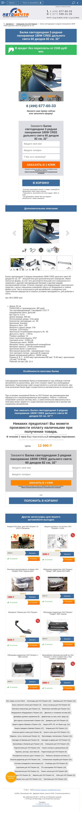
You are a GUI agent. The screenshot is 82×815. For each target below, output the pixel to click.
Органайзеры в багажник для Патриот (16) (28, 744)
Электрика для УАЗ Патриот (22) (55, 779)
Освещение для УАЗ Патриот (26, 24)
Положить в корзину (41, 500)
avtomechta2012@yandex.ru (42, 806)
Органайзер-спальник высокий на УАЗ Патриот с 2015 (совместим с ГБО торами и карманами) (57, 657)
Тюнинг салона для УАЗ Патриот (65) (54, 771)
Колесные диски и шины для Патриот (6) (27, 732)
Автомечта (10, 24)
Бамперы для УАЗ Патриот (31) (64, 701)
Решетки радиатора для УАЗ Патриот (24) (25, 759)
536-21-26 (60, 14)
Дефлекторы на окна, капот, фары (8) (55, 716)
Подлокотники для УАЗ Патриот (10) (27, 748)
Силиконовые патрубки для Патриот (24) (57, 759)
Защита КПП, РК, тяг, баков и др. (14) (56, 724)
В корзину (41, 182)
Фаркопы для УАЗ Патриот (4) (43, 775)
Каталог (12, 3)
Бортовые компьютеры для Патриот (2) (26, 709)
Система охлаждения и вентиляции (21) (28, 763)
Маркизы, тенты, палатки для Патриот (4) (25, 736)
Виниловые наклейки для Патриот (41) (56, 709)
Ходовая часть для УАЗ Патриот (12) (28, 779)
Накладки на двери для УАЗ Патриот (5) (55, 740)
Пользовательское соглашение (52, 487)
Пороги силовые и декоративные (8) (55, 748)
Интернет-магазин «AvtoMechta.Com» (47, 790)
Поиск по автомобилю (31, 3)
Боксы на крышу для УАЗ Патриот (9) (56, 705)
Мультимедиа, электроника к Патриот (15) (57, 736)
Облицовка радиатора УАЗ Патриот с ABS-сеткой (22, 656)
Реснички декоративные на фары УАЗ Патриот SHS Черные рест (22, 570)
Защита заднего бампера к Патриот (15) (26, 724)
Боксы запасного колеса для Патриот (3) (26, 705)
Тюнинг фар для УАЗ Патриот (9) (19, 775)
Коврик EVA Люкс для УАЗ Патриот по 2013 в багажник (23, 527)
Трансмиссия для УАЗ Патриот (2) (27, 771)
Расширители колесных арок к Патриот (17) (28, 756)
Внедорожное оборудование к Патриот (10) (26, 713)
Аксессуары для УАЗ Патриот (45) (39, 701)
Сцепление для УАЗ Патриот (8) (27, 767)
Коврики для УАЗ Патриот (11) (57, 728)
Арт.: (7, 298)
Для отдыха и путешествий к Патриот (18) (29, 720)
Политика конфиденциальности (38, 171)
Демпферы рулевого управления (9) (26, 716)
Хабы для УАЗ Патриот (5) (65, 775)
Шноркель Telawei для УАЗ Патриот (22, 612)
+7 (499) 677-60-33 (42, 804)
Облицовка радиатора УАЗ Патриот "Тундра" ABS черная (57, 613)
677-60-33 (60, 11)
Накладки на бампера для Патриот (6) (25, 740)
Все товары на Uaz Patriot (15, 701)
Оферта (27, 171)
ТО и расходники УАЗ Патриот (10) (53, 767)
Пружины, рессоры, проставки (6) (27, 752)
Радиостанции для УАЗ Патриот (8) (54, 752)
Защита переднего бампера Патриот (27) (29, 728)
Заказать (32, 553)
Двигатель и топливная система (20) (58, 713)
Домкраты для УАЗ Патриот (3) (57, 720)
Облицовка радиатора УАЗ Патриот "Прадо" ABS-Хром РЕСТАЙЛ (57, 570)
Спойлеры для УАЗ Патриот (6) (56, 763)
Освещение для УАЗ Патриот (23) (57, 744)
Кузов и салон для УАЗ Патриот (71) (57, 732)
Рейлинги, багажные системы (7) (57, 756)
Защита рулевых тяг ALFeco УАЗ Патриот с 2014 (57, 527)
